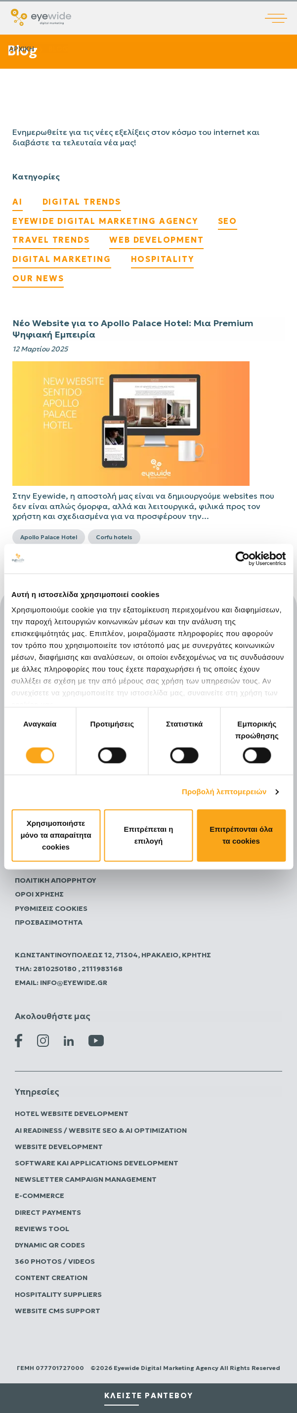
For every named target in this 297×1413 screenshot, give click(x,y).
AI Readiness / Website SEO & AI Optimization (101, 1130)
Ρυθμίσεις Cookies (51, 908)
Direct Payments (48, 1212)
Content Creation (51, 1277)
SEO (227, 221)
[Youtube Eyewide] (96, 1039)
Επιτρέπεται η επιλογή (148, 835)
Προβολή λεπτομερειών (224, 792)
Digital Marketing (61, 259)
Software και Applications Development (96, 1162)
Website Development (59, 1146)
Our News (38, 278)
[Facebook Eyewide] (18, 1039)
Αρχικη (21, 48)
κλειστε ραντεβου (148, 1395)
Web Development (156, 240)
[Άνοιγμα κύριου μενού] (281, 11)
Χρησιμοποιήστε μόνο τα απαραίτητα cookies (55, 835)
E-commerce (39, 1195)
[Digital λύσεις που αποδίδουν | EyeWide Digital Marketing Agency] (41, 16)
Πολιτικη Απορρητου (55, 880)
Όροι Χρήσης (39, 894)
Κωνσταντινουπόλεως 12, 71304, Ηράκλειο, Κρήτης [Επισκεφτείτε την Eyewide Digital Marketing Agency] (113, 954)
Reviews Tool (42, 1228)
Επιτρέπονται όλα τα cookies (241, 835)
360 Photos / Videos (55, 1261)
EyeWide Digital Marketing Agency (105, 221)
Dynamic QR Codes (50, 1245)
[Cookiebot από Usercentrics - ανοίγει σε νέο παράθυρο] (242, 558)
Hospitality (162, 259)
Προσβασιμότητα (49, 922)
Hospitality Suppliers (58, 1294)
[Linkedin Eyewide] (69, 1039)
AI (17, 202)
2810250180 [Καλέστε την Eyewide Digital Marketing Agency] (55, 968)
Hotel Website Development (71, 1113)
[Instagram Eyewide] (43, 1039)
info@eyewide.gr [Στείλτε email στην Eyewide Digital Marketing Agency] (73, 982)
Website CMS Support (57, 1310)
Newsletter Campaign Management (86, 1179)
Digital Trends (81, 202)
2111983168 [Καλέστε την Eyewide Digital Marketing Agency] (102, 968)
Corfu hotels (114, 537)
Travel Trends (50, 240)
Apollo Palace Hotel (48, 537)
